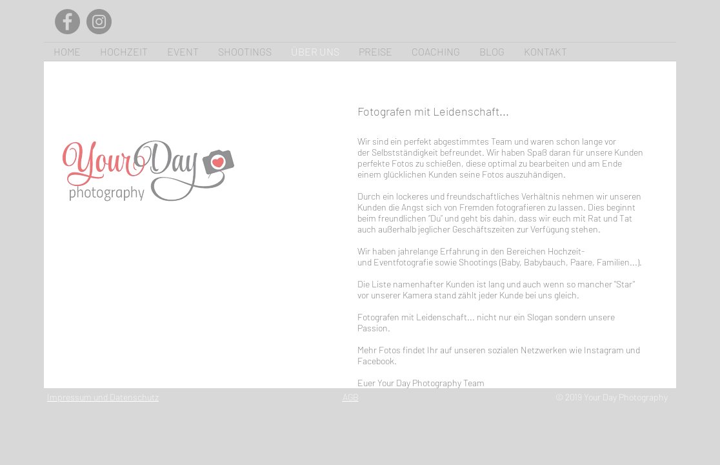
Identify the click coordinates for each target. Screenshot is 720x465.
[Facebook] (67, 21)
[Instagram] (99, 21)
